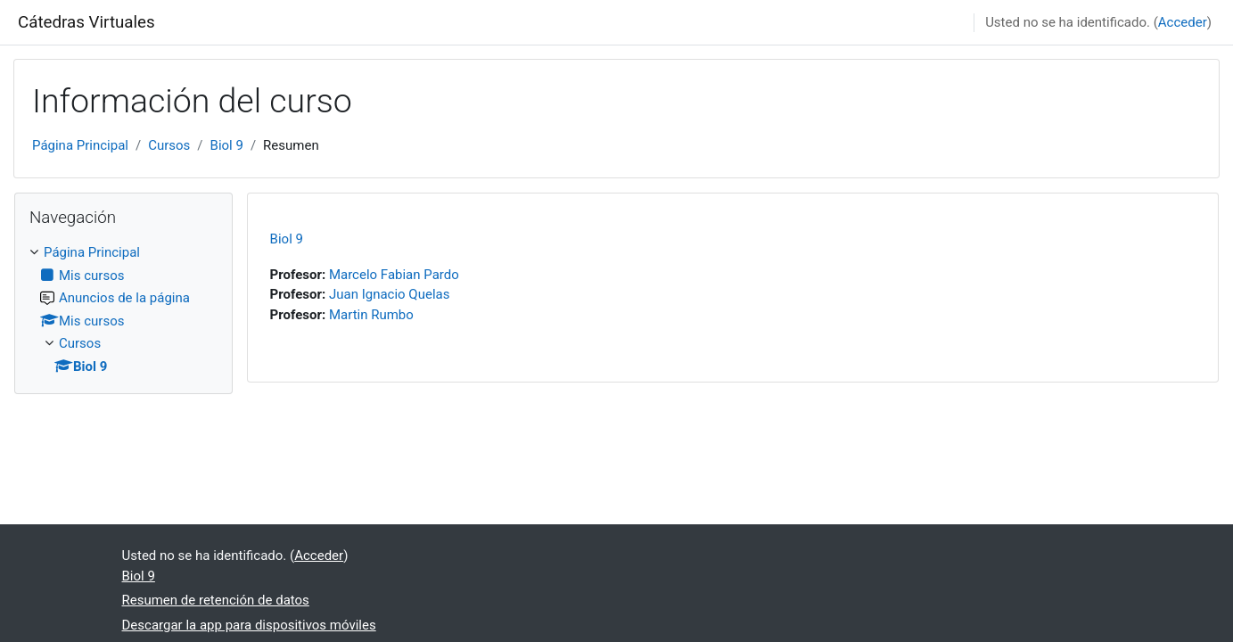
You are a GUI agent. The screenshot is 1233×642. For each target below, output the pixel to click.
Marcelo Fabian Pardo (394, 275)
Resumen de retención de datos (215, 600)
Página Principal (80, 145)
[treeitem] (123, 309)
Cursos (169, 145)
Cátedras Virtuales (86, 22)
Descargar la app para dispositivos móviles (249, 625)
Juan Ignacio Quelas (389, 294)
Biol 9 (226, 145)
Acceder (1182, 22)
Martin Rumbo (371, 315)
